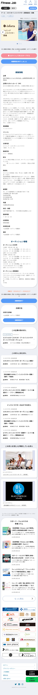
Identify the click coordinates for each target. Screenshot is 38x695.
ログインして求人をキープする (19, 56)
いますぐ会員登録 (32, 673)
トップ (3, 513)
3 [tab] (20, 43)
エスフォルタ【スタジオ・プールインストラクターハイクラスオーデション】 (18, 339)
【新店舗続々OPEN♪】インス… (15, 505)
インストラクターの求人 (12, 513)
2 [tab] (19, 43)
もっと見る (19, 598)
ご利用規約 (6, 672)
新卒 (13, 8)
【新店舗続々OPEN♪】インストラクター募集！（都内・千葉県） (18, 375)
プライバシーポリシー (9, 668)
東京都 (20, 513)
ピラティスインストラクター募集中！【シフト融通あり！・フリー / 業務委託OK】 (18, 391)
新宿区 (25, 513)
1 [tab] (17, 43)
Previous (3, 32)
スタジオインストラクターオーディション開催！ (18, 361)
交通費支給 (10, 16)
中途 (5, 8)
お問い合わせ (6, 678)
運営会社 (5, 675)
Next (35, 32)
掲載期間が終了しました (19, 61)
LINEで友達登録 (32, 679)
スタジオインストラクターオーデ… (15, 474)
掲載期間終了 (19, 301)
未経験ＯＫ (4, 16)
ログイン (5, 665)
